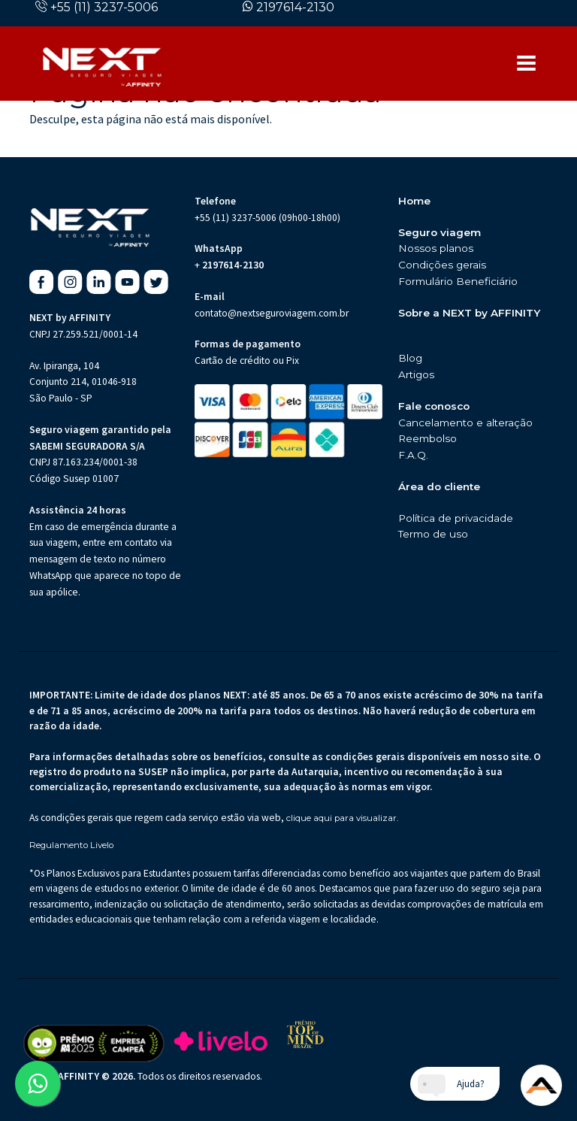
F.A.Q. (413, 455)
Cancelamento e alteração (465, 423)
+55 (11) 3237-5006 (104, 7)
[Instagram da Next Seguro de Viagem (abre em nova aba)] (70, 282)
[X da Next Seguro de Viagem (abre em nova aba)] (155, 282)
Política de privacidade (455, 518)
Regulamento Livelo (71, 845)
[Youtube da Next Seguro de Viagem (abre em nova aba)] (127, 282)
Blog (410, 358)
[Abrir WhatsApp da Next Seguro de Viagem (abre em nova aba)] (37, 1083)
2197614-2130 (295, 7)
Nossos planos (435, 248)
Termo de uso (433, 534)
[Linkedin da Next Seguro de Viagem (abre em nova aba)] (98, 282)
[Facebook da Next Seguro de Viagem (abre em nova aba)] (41, 282)
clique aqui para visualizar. (342, 818)
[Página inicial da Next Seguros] (101, 63)
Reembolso (427, 438)
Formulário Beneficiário (458, 281)
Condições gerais (442, 265)
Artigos (416, 374)
